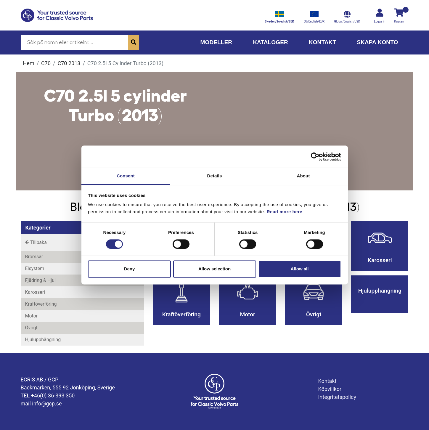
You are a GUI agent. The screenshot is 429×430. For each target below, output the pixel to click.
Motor (31, 316)
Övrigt (31, 327)
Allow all (300, 268)
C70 (46, 63)
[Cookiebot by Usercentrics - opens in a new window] (315, 156)
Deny (129, 268)
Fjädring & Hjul (40, 280)
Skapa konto (377, 42)
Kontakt (322, 42)
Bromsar (34, 256)
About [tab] (303, 175)
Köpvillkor (329, 389)
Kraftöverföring (41, 304)
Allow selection (214, 268)
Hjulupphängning (43, 339)
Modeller (216, 42)
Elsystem (34, 268)
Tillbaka (36, 242)
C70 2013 (69, 63)
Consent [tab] (126, 175)
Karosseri (35, 292)
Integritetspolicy (337, 397)
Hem (28, 63)
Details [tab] (214, 175)
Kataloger (270, 42)
